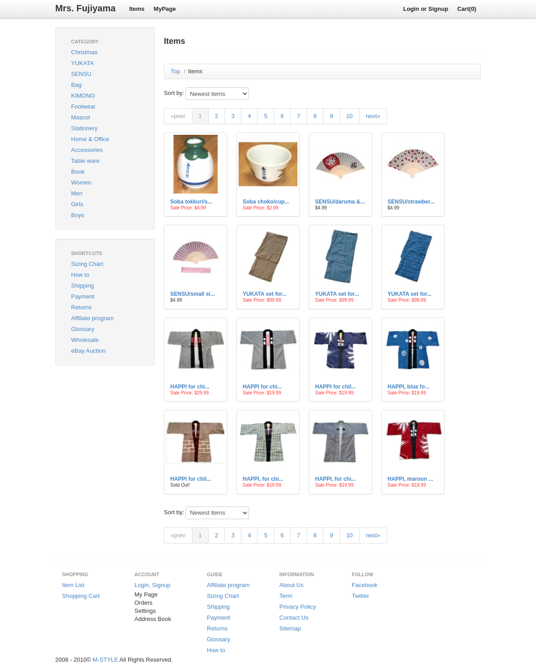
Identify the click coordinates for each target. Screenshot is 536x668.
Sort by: (174, 93)
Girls (77, 204)
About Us (291, 585)
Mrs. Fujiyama (85, 8)
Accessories (87, 150)
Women (81, 182)
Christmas (84, 52)
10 (349, 116)
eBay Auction (88, 350)
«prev (178, 116)
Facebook (365, 585)
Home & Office (90, 139)
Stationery (84, 128)
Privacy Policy (297, 606)
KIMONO (83, 95)
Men (76, 193)
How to (80, 274)
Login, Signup (152, 585)
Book (78, 171)
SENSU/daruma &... (340, 202)
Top (175, 71)
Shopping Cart (81, 595)
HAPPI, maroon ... (410, 479)
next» (373, 116)
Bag (76, 84)
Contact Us (293, 617)
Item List (73, 585)
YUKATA (82, 63)
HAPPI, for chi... (263, 479)
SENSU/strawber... (411, 202)
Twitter (360, 595)
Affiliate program (92, 318)
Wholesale (85, 339)
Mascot (80, 117)
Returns (81, 307)
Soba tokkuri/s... (191, 202)
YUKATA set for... (265, 294)
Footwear (83, 106)
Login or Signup (425, 8)
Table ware (85, 160)
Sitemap (290, 628)
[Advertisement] (100, 419)
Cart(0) (466, 8)
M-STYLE (105, 659)
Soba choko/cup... (266, 202)
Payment (82, 296)
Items (136, 8)
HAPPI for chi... (190, 387)
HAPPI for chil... (335, 387)
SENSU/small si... (192, 294)
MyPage (164, 8)
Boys (77, 215)
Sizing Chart (87, 264)
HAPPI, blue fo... (409, 387)
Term (285, 595)
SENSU (81, 74)
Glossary (82, 329)
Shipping (82, 285)
